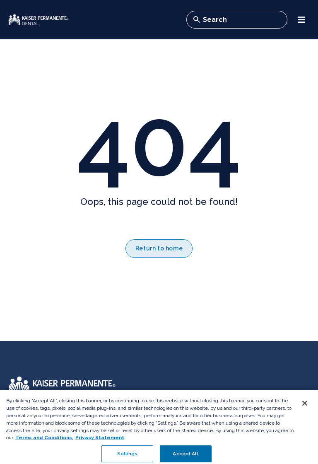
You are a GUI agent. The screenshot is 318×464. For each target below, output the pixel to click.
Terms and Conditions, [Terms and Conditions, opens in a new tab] (44, 442)
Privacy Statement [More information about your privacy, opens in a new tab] (99, 442)
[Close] (305, 408)
